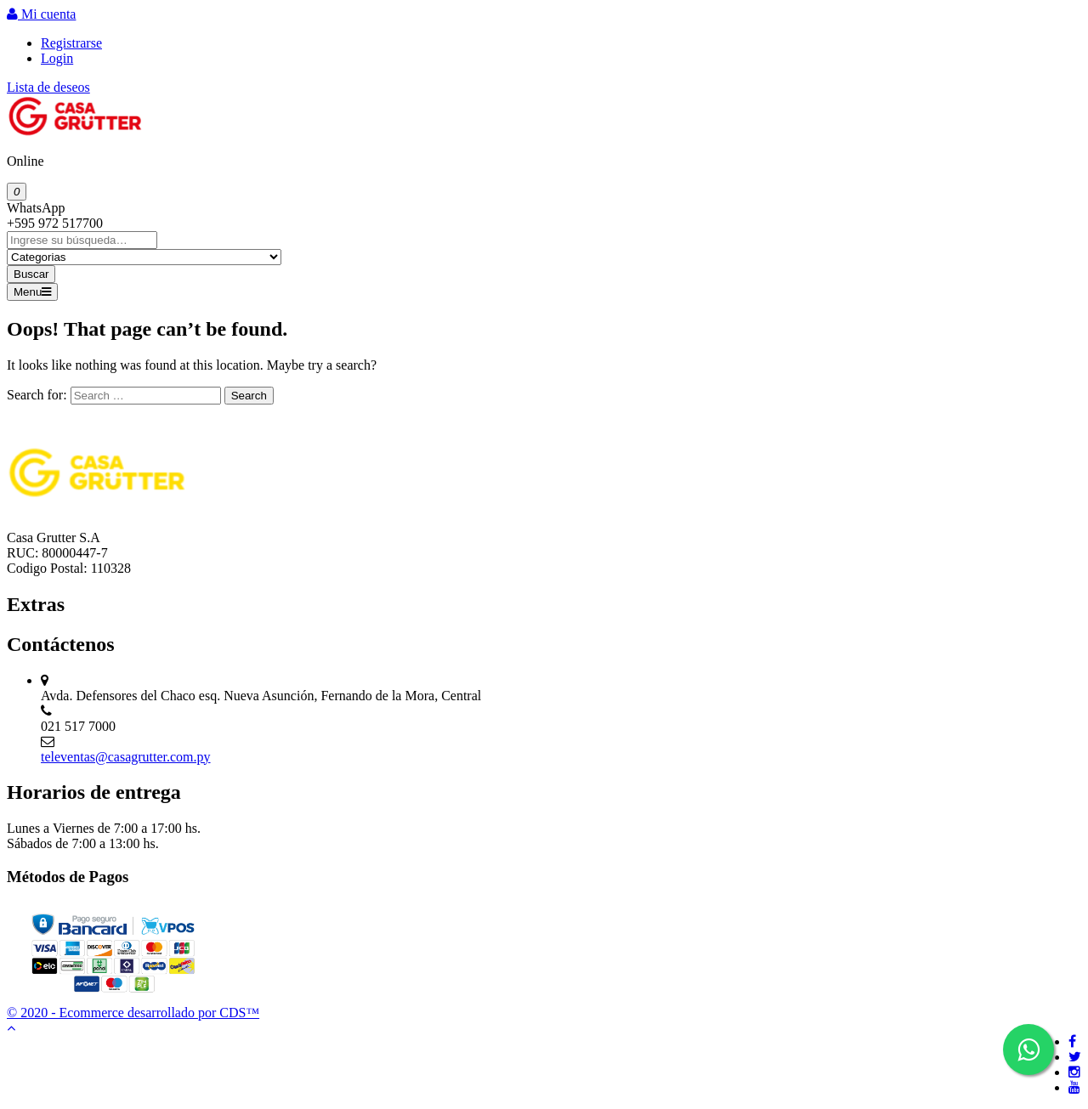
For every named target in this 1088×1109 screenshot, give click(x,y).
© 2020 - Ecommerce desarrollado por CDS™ (133, 1012)
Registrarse (71, 43)
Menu (32, 292)
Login (57, 58)
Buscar (31, 274)
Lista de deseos (48, 87)
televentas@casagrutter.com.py (126, 757)
